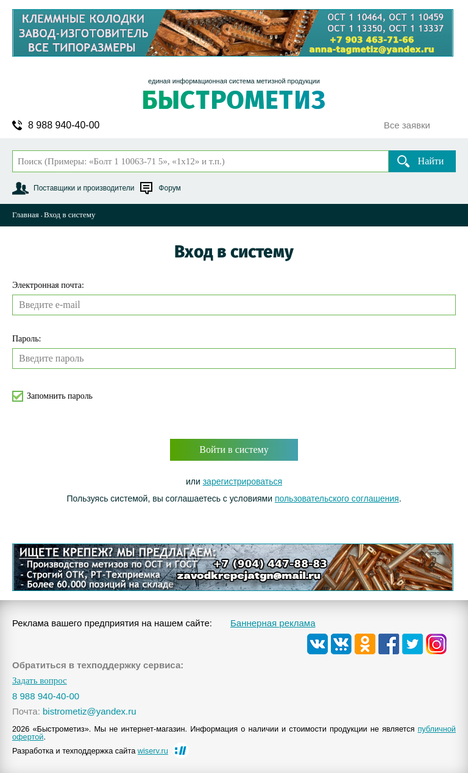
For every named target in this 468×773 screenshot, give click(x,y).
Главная (25, 214)
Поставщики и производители (84, 188)
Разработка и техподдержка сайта (90, 750)
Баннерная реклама (273, 623)
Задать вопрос (39, 680)
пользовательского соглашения (337, 498)
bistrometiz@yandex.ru (89, 711)
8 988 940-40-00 (63, 125)
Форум (169, 188)
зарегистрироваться (242, 481)
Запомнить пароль (60, 395)
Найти (431, 161)
